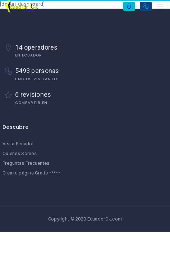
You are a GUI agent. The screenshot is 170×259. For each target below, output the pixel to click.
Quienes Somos (20, 153)
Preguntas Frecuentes (26, 163)
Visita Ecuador (18, 143)
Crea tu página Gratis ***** (31, 173)
